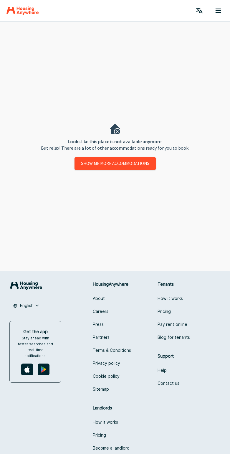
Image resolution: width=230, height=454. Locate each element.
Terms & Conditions (112, 350)
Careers (100, 311)
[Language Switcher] (199, 10)
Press (98, 324)
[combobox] (26, 305)
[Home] (22, 10)
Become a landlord (111, 447)
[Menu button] (218, 10)
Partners (101, 337)
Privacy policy (106, 363)
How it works (170, 298)
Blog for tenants (174, 337)
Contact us (168, 383)
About (99, 298)
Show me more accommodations (115, 163)
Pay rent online (172, 324)
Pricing (164, 311)
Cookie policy (106, 376)
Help (162, 370)
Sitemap (101, 389)
